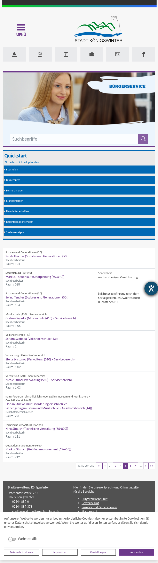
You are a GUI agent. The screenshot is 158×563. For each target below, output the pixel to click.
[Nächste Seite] (145, 466)
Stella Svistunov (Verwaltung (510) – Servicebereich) (40, 359)
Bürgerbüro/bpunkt (95, 499)
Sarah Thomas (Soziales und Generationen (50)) (37, 256)
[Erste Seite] (99, 466)
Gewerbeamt (90, 503)
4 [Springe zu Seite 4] (120, 465)
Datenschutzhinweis (21, 552)
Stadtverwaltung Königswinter (28, 487)
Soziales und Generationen (99, 507)
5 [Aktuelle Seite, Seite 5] (125, 465)
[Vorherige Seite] (105, 466)
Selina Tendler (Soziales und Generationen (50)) (37, 297)
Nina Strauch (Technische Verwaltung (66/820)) (37, 429)
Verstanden (136, 552)
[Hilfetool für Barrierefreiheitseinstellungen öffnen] (151, 288)
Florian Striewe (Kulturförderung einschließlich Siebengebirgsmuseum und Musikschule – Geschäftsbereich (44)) (49, 406)
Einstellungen (98, 552)
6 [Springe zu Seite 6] (130, 465)
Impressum (59, 552)
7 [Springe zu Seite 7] (135, 465)
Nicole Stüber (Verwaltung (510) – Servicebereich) (39, 380)
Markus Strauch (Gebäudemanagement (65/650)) (38, 449)
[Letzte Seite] (151, 466)
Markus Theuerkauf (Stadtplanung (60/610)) (35, 277)
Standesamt (89, 511)
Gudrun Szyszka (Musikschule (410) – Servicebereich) (41, 318)
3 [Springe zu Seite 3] (115, 465)
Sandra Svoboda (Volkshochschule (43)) (32, 339)
